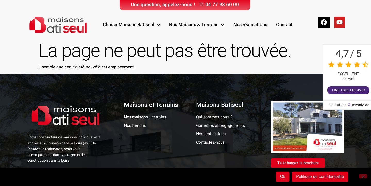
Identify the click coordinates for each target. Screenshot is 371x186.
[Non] (363, 176)
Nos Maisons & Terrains (196, 25)
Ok (282, 177)
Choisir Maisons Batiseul (131, 25)
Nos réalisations (250, 24)
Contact (284, 24)
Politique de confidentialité (320, 177)
